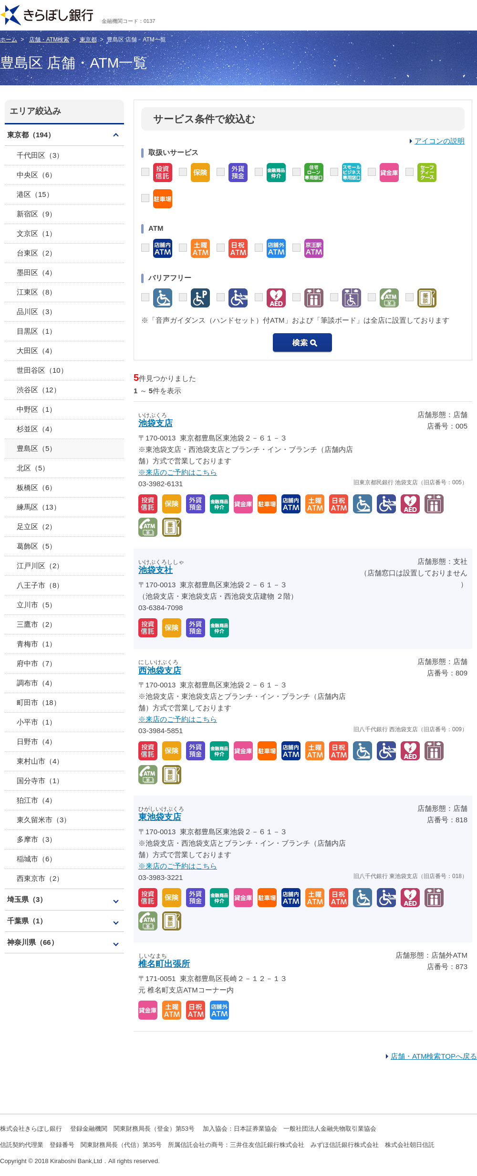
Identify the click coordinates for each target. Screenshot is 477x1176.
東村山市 (40, 761)
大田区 (36, 351)
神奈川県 (32, 942)
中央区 (36, 175)
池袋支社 (155, 570)
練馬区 (39, 507)
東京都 (88, 39)
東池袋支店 (159, 817)
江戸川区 (40, 566)
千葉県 (27, 921)
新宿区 (36, 214)
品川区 (36, 311)
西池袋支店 (159, 670)
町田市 (39, 702)
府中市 (36, 663)
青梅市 (36, 644)
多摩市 (36, 839)
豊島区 (36, 448)
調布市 (36, 683)
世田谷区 (42, 370)
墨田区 (36, 272)
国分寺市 (40, 781)
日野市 (36, 741)
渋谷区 (39, 390)
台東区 (36, 253)
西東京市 (40, 878)
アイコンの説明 (440, 141)
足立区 (36, 526)
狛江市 (36, 800)
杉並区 (36, 429)
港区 (35, 194)
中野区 (36, 409)
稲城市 (36, 859)
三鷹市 (36, 624)
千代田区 (40, 155)
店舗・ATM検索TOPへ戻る (434, 1056)
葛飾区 (36, 546)
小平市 (36, 722)
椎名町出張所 (164, 964)
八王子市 (40, 585)
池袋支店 (155, 423)
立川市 (36, 605)
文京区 (36, 233)
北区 (33, 468)
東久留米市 (44, 820)
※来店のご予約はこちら (177, 472)
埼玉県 (27, 899)
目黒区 (36, 331)
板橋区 (36, 487)
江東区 (36, 292)
